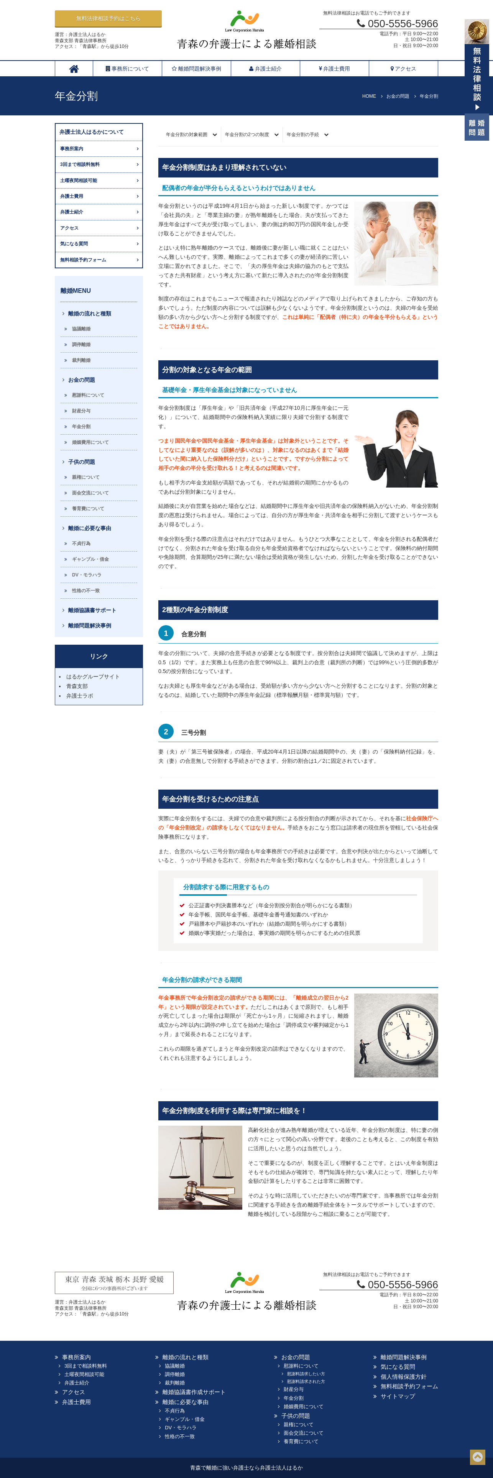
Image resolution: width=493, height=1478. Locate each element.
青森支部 (77, 686)
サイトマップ (398, 1396)
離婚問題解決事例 (196, 69)
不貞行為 (81, 543)
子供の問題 (81, 462)
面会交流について (90, 493)
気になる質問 (74, 243)
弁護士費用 (334, 69)
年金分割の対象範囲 (186, 134)
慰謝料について (88, 395)
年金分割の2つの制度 (247, 134)
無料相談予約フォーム (83, 260)
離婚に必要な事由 (89, 528)
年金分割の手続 (303, 134)
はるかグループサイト (93, 676)
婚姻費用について (90, 442)
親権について (86, 477)
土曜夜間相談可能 (78, 180)
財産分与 (81, 411)
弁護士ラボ (79, 696)
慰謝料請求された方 (306, 1381)
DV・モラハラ (87, 575)
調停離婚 (81, 344)
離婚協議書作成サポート (194, 1392)
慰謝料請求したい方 (306, 1373)
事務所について (128, 69)
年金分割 (81, 426)
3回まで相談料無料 (80, 164)
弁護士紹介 (265, 69)
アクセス (404, 69)
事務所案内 (71, 148)
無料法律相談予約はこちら (108, 18)
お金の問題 (81, 380)
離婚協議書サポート (92, 610)
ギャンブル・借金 (90, 559)
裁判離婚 (81, 360)
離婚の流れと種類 (89, 313)
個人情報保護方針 (404, 1376)
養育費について (88, 508)
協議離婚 (81, 329)
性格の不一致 (86, 590)
